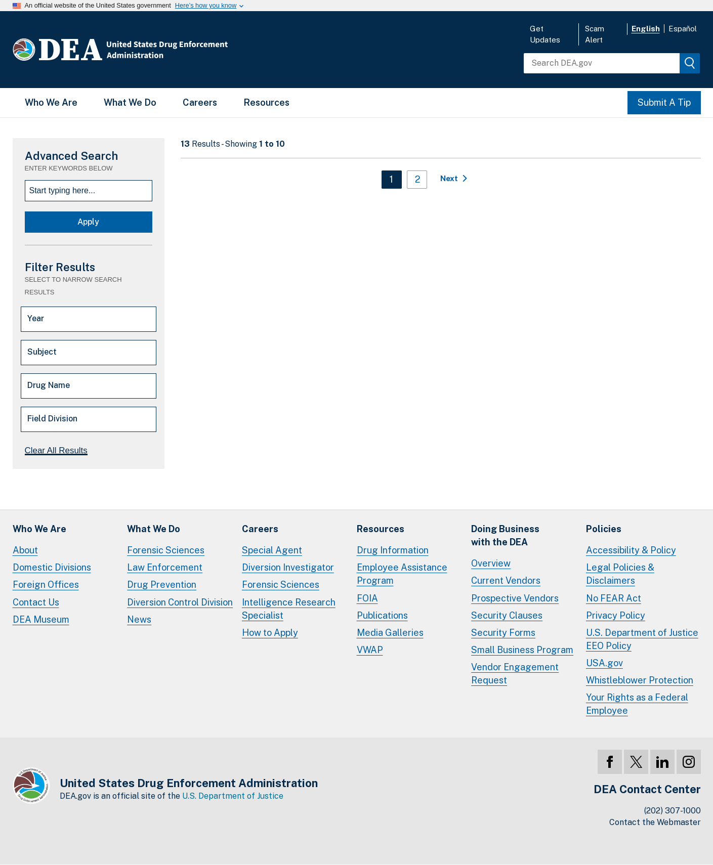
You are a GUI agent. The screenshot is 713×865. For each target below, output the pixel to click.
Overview (491, 563)
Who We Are (51, 102)
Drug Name (48, 385)
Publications (382, 615)
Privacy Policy (615, 615)
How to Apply (270, 632)
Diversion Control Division (180, 602)
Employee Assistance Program (402, 574)
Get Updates (545, 34)
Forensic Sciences (165, 550)
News (139, 619)
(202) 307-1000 (672, 810)
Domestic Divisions (52, 567)
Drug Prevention (161, 584)
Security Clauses (506, 615)
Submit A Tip (664, 102)
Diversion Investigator (288, 567)
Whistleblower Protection (639, 680)
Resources (266, 102)
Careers (200, 102)
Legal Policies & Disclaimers (620, 574)
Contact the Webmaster (655, 822)
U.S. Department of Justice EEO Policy (642, 639)
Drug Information (393, 550)
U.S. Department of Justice (232, 796)
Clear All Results (56, 450)
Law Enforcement (164, 567)
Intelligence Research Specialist (288, 609)
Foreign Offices (46, 584)
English (646, 28)
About (25, 550)
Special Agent (272, 550)
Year (35, 318)
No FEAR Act (613, 598)
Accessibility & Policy (631, 550)
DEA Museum (41, 619)
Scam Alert (594, 34)
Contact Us (36, 602)
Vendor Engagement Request (515, 673)
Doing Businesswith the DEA (505, 535)
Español (682, 28)
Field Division (52, 418)
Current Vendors (505, 580)
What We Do (130, 102)
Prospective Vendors (515, 598)
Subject (42, 352)
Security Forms (503, 632)
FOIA (367, 598)
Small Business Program (522, 649)
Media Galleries (390, 632)
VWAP (370, 649)
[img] (690, 63)
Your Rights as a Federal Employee (637, 704)
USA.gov (604, 663)
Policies (603, 529)
